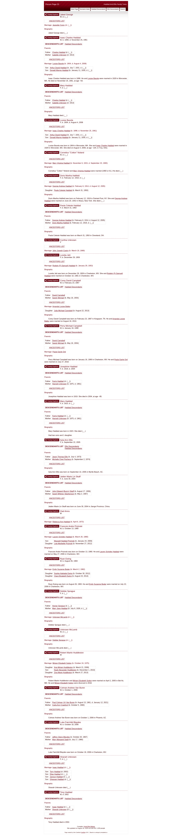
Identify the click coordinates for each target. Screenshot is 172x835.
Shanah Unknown (59, 809)
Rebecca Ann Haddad (61, 522)
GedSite (83, 832)
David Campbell (58, 295)
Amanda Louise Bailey (61, 306)
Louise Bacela (58, 64)
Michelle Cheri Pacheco (61, 459)
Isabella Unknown (59, 55)
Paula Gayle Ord (59, 352)
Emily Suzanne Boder (61, 569)
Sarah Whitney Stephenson (63, 494)
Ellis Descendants (113, 9)
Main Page (74, 9)
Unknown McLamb (59, 617)
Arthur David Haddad (58, 68)
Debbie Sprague (59, 640)
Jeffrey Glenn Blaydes (61, 737)
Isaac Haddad (58, 767)
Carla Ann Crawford (60, 705)
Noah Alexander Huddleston (65, 670)
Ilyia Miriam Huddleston (63, 667)
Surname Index (85, 9)
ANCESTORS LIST (57, 21)
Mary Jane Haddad (59, 608)
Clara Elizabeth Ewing (63, 576)
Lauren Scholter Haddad (62, 537)
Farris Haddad (58, 381)
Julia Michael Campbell (63, 311)
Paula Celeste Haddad (63, 190)
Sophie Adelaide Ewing (63, 573)
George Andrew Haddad (62, 186)
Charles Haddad (58, 52)
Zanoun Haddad (56, 777)
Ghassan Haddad (57, 779)
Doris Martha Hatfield (60, 223)
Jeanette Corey (58, 25)
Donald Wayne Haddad (59, 70)
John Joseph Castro (60, 251)
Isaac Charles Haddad (61, 131)
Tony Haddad (55, 772)
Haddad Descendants (98, 9)
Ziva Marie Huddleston (63, 673)
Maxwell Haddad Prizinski (64, 541)
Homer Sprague (58, 606)
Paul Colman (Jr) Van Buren (63, 702)
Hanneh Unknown (59, 384)
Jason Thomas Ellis (60, 457)
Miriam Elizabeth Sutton (61, 663)
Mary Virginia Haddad (61, 163)
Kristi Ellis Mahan (89, 826)
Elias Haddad (55, 774)
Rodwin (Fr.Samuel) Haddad (63, 266)
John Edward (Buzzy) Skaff (63, 491)
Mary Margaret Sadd (60, 740)
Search (122, 9)
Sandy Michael (58, 298)
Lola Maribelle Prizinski (63, 544)
